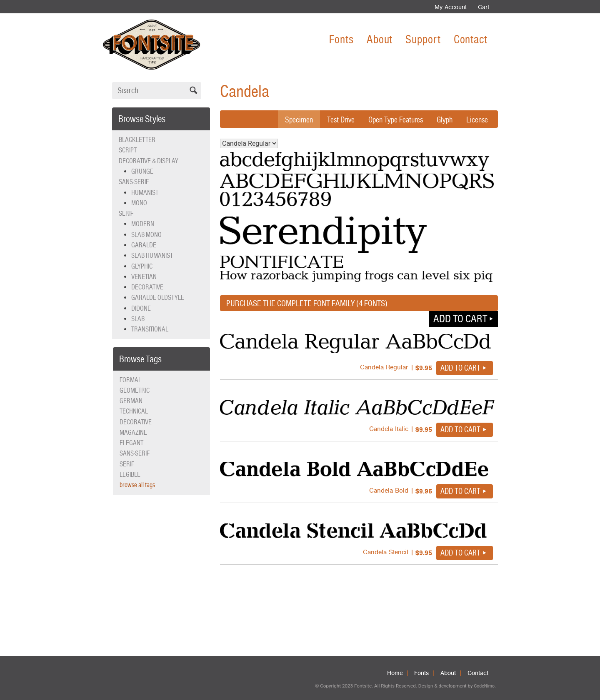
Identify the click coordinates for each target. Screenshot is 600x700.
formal (130, 380)
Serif (126, 213)
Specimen (290, 119)
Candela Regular (249, 143)
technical (134, 411)
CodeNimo (484, 686)
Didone (141, 308)
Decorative (147, 287)
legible (130, 474)
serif (127, 464)
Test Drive (334, 119)
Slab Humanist (152, 255)
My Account (447, 7)
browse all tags (137, 485)
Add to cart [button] (460, 318)
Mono (139, 203)
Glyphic (141, 266)
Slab (138, 319)
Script (128, 150)
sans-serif (135, 453)
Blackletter (137, 140)
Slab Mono (146, 235)
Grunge (142, 171)
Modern (142, 224)
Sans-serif (134, 182)
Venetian (144, 277)
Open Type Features (391, 119)
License (476, 119)
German (131, 401)
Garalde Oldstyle (157, 297)
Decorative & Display (148, 161)
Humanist (144, 193)
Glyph (443, 119)
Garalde (143, 245)
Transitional (149, 329)
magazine (133, 432)
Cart (482, 7)
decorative (136, 422)
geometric (135, 390)
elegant (131, 443)
